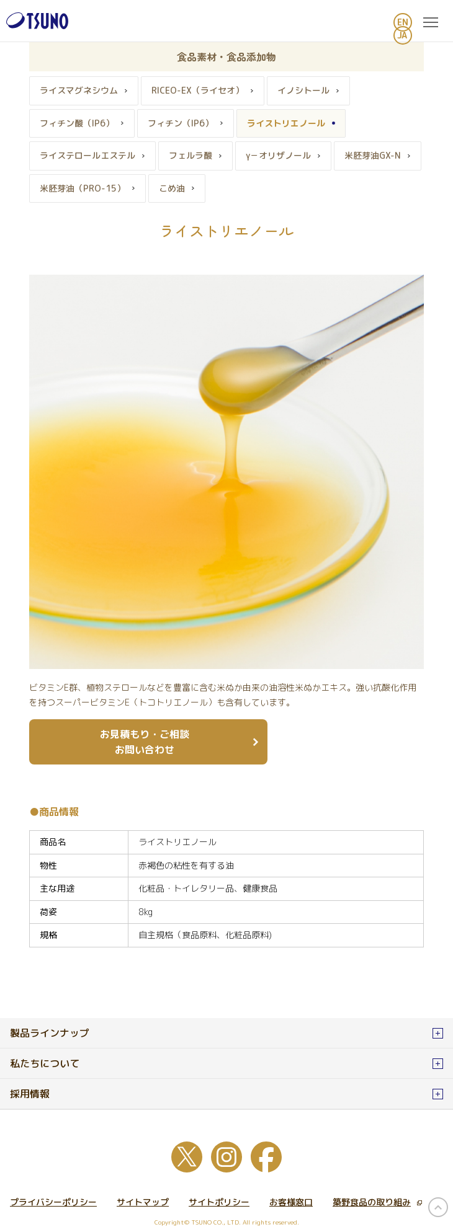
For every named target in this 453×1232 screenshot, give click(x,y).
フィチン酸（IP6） (77, 123)
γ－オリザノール (278, 155)
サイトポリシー (219, 1202)
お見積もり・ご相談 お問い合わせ (144, 741)
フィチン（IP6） (180, 123)
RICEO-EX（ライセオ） (197, 90)
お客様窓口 (291, 1202)
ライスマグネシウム (79, 90)
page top (438, 1207)
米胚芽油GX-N (372, 155)
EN (402, 22)
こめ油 (172, 188)
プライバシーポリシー (53, 1202)
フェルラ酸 (190, 155)
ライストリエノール (286, 123)
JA (402, 35)
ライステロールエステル (87, 155)
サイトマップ (143, 1202)
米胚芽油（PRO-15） (82, 188)
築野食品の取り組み (377, 1202)
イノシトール (303, 90)
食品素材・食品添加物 (226, 56)
